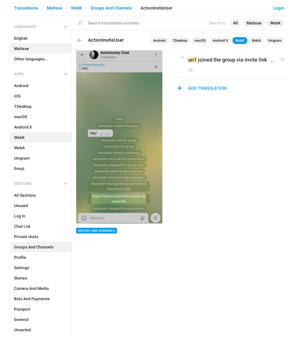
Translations (26, 8)
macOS (200, 41)
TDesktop (180, 41)
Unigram (274, 41)
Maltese (54, 8)
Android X (220, 41)
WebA (256, 41)
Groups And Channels (111, 8)
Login (278, 8)
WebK (76, 8)
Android (159, 41)
